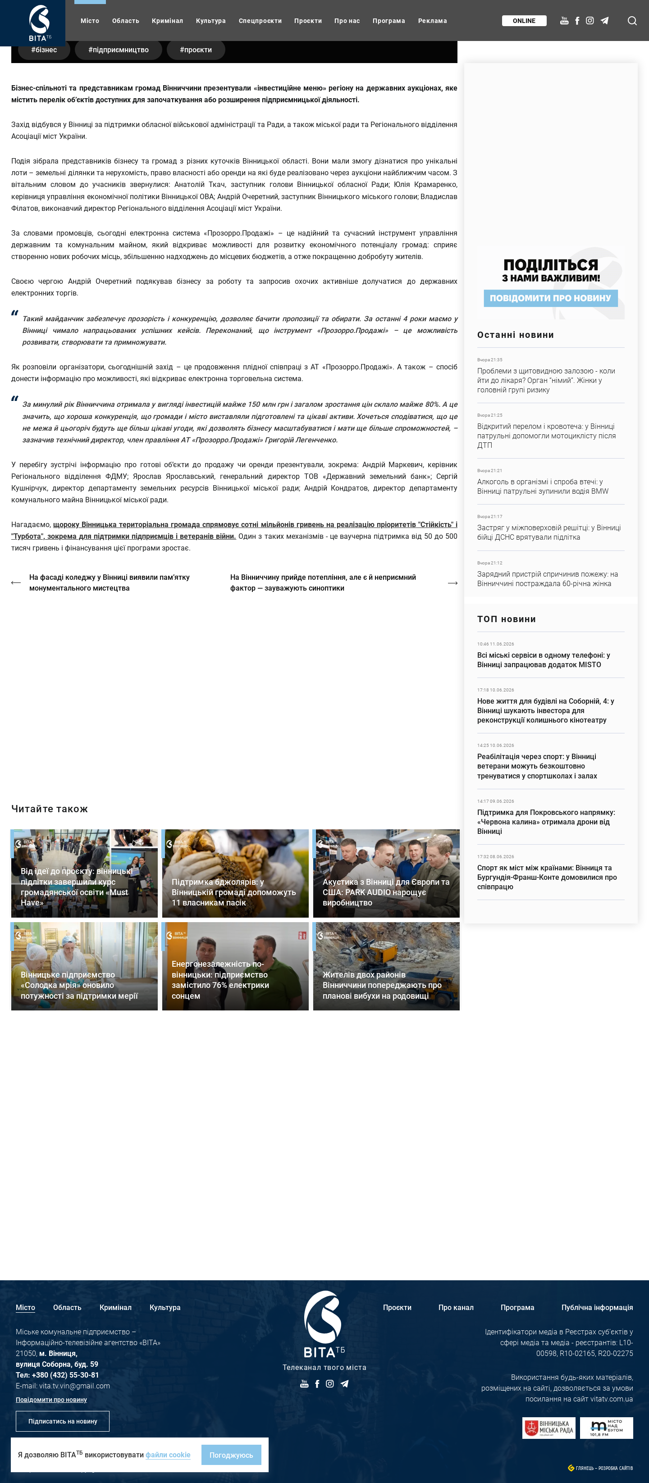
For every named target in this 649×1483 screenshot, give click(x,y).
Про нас (347, 20)
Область (126, 20)
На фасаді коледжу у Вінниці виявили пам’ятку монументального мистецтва (109, 805)
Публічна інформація (597, 1307)
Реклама (433, 20)
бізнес (46, 272)
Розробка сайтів (616, 1468)
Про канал (456, 1307)
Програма (389, 20)
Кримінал (167, 20)
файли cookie (168, 1454)
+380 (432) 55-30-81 (65, 1374)
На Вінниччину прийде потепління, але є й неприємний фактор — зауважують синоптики (323, 805)
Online (524, 20)
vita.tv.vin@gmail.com (74, 1385)
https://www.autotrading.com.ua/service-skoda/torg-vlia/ (551, 150)
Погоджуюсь (231, 1455)
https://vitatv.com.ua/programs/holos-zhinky (234, 913)
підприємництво (122, 272)
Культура (211, 20)
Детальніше (551, 375)
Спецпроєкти (260, 20)
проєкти (200, 272)
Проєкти (308, 20)
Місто (90, 20)
